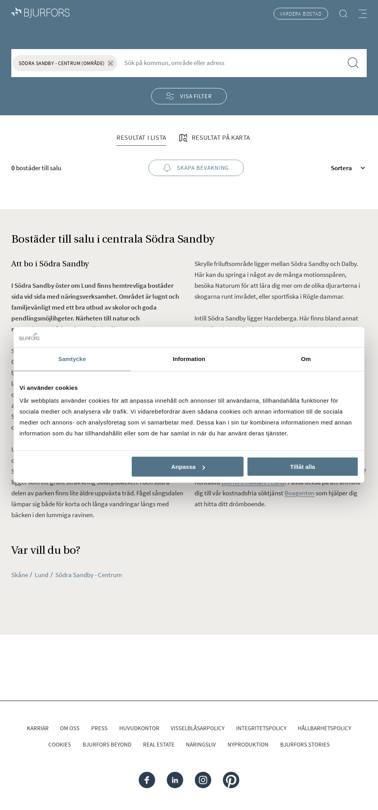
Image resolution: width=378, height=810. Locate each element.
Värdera (300, 13)
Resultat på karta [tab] (214, 137)
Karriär (38, 728)
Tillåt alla (302, 466)
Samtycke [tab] (72, 359)
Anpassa (188, 466)
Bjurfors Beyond (107, 744)
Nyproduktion (248, 744)
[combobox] (230, 63)
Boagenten (299, 493)
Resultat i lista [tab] (141, 137)
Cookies (59, 744)
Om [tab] (306, 359)
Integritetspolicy (261, 728)
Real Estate (159, 744)
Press (99, 728)
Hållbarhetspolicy (324, 728)
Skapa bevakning (196, 168)
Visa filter (189, 96)
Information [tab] (189, 359)
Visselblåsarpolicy (197, 728)
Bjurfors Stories (305, 744)
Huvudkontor (139, 728)
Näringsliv (201, 744)
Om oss (69, 728)
